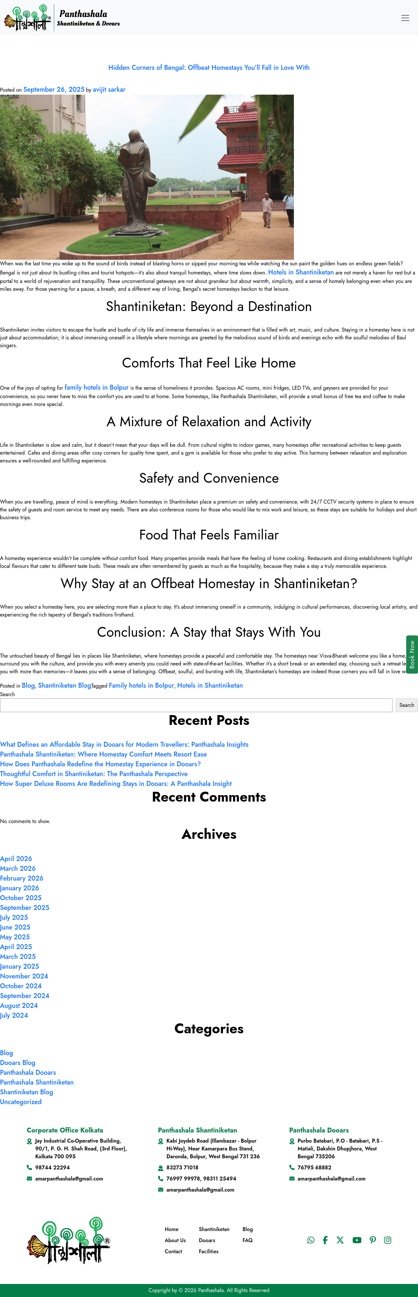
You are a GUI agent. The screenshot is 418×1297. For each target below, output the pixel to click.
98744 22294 (52, 1167)
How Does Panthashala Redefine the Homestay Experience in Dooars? (100, 764)
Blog (28, 685)
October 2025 (20, 898)
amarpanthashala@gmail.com (69, 1178)
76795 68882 (314, 1167)
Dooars (207, 1240)
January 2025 (19, 966)
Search (7, 694)
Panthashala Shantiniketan (37, 1082)
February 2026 (21, 878)
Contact (173, 1251)
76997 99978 (183, 1178)
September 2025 (24, 908)
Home (171, 1229)
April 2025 (16, 947)
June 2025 (15, 927)
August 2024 (19, 1005)
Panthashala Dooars (28, 1072)
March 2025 (18, 956)
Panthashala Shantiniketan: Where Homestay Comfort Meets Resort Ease (103, 754)
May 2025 (15, 937)
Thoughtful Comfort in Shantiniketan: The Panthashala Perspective (94, 774)
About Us (175, 1240)
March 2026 (18, 868)
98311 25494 (219, 1178)
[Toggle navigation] (405, 18)
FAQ (248, 1240)
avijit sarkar (109, 89)
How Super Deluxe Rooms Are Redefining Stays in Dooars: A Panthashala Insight (116, 784)
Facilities (208, 1251)
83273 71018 (183, 1167)
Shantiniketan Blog (64, 685)
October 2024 (21, 986)
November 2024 (24, 976)
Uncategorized (21, 1102)
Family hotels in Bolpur (141, 685)
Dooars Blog (17, 1063)
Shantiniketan (214, 1229)
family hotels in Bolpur (97, 387)
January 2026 (19, 888)
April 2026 (16, 859)
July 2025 (14, 917)
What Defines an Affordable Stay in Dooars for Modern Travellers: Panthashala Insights (124, 744)
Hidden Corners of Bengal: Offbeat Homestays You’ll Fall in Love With (209, 67)
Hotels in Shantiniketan (301, 272)
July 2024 (14, 1015)
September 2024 (24, 996)
